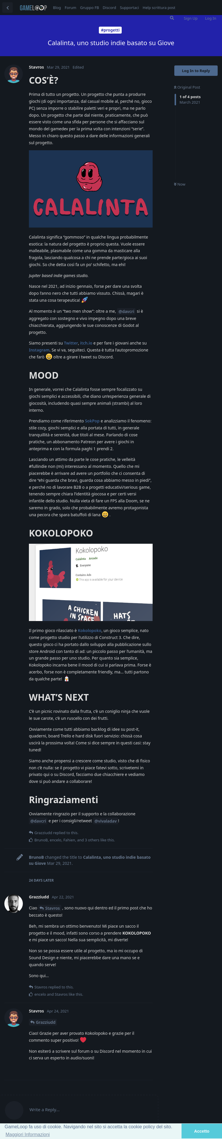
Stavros (52, 908)
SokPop (92, 421)
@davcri (126, 311)
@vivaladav (106, 821)
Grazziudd (46, 1022)
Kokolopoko (89, 630)
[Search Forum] (172, 18)
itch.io (86, 343)
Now (179, 184)
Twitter (71, 343)
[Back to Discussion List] (7, 7)
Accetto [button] (202, 1131)
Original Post (187, 87)
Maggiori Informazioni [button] (27, 1134)
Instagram (39, 350)
